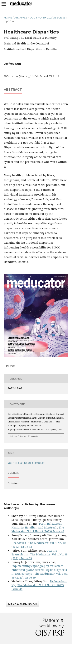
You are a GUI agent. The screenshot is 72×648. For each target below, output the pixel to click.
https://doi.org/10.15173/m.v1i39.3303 (35, 76)
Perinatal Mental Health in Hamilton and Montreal (37, 525)
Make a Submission (22, 604)
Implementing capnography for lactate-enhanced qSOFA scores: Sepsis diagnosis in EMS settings (39, 569)
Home (8, 17)
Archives (20, 17)
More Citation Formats (24, 436)
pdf (12, 365)
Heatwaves (19, 543)
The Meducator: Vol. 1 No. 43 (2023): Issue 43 (38, 529)
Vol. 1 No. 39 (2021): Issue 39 (47, 17)
